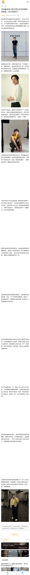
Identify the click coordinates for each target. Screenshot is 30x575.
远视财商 (3, 15)
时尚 (18, 15)
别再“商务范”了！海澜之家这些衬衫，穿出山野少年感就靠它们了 (14, 564)
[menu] (27, 2)
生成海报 (5, 540)
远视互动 (21, 528)
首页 (2, 6)
